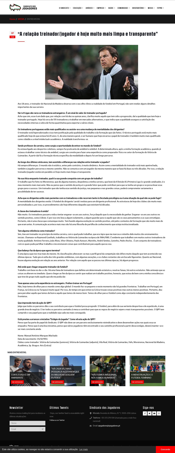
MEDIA (150, 8)
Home (12, 19)
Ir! (43, 429)
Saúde (110, 8)
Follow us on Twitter (57, 420)
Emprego (100, 8)
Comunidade (123, 8)
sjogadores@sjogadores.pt (109, 425)
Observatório (138, 8)
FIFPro (159, 8)
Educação (77, 8)
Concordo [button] (165, 449)
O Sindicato (64, 8)
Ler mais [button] (83, 449)
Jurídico (89, 8)
